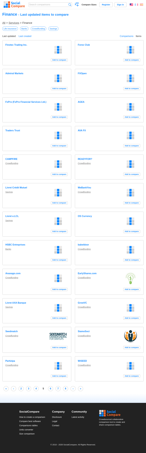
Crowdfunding (38, 29)
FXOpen (82, 73)
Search (69, 4)
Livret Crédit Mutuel (16, 187)
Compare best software (30, 421)
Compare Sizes (89, 4)
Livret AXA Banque (15, 303)
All (3, 22)
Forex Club (84, 45)
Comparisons (126, 36)
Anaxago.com (13, 273)
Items (138, 36)
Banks (24, 29)
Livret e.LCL (12, 216)
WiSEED (82, 361)
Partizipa (10, 361)
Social (113, 413)
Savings (53, 29)
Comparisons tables (28, 425)
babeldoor (83, 244)
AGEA (81, 102)
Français (136, 4)
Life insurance (10, 29)
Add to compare (59, 60)
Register (106, 4)
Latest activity (78, 417)
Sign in (120, 4)
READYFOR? (85, 159)
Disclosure (57, 417)
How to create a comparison (32, 417)
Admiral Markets (14, 73)
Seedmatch (11, 331)
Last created (25, 36)
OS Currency (85, 216)
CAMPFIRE (11, 159)
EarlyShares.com (87, 273)
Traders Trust (12, 130)
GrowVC (82, 303)
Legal (54, 421)
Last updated (9, 36)
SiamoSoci (84, 331)
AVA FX (82, 130)
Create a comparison (77, 5)
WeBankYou (84, 187)
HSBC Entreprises (15, 244)
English (131, 4)
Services (14, 22)
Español (141, 4)
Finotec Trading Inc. (16, 45)
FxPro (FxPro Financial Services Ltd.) (25, 102)
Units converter (26, 430)
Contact (55, 425)
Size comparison (27, 434)
